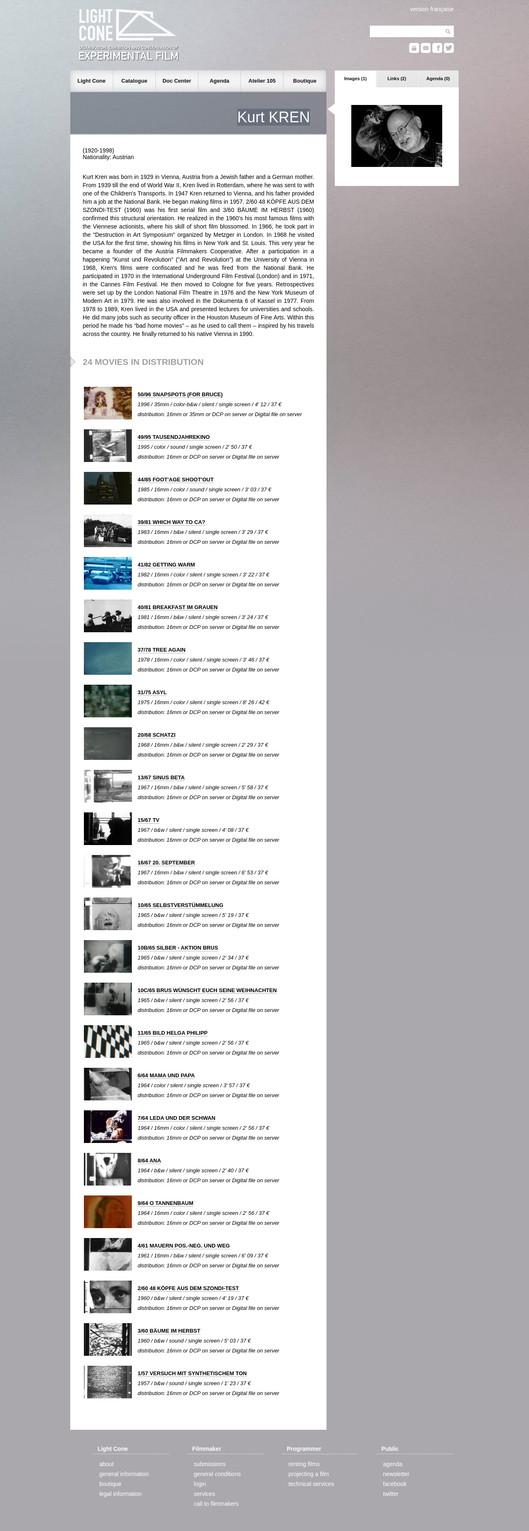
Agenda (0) (438, 78)
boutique (110, 1484)
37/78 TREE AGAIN (162, 650)
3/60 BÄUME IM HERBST (169, 1331)
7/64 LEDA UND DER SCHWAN (176, 1118)
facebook (395, 1484)
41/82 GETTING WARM (166, 565)
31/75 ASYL (152, 692)
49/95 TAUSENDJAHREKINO (174, 437)
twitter (390, 1494)
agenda (393, 1464)
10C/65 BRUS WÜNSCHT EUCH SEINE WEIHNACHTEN (207, 990)
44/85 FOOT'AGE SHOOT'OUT (176, 479)
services (204, 1494)
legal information (120, 1494)
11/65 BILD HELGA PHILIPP (172, 1033)
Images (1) (355, 78)
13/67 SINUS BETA (161, 777)
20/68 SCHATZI (157, 735)
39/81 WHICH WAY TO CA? (171, 522)
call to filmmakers (216, 1503)
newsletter (396, 1474)
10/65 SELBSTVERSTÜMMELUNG (180, 905)
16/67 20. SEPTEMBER (166, 863)
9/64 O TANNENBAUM (165, 1203)
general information (124, 1474)
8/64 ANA (149, 1160)
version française (432, 9)
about (106, 1464)
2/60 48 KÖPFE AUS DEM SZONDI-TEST (188, 1288)
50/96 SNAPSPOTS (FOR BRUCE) (180, 394)
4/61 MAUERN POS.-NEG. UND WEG (184, 1246)
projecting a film (308, 1474)
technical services (311, 1484)
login (200, 1484)
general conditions (217, 1474)
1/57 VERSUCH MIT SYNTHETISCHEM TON (192, 1373)
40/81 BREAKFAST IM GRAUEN (178, 607)
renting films (303, 1464)
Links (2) (396, 78)
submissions (210, 1464)
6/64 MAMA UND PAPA (166, 1075)
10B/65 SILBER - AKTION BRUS (178, 948)
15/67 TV (149, 820)
